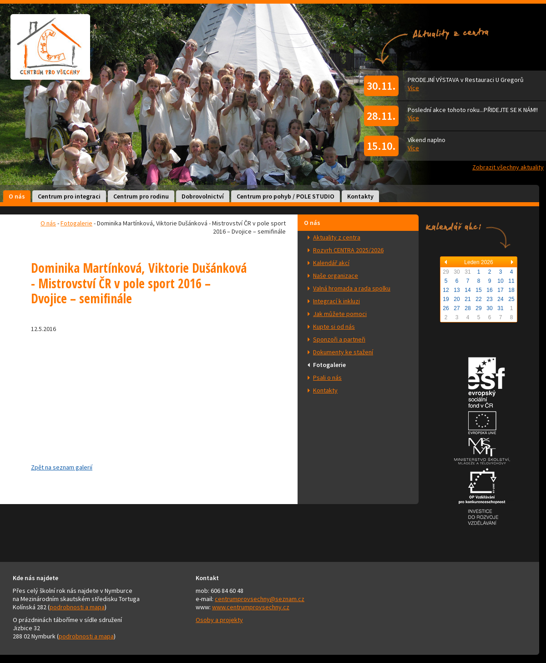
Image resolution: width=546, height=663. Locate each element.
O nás (17, 196)
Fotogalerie (329, 365)
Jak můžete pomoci (340, 314)
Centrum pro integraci (69, 196)
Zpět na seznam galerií (61, 467)
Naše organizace (335, 275)
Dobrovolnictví (203, 196)
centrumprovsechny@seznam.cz (259, 599)
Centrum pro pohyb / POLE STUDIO (285, 196)
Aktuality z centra (336, 237)
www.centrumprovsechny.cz (250, 607)
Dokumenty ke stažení (343, 352)
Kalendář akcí (331, 263)
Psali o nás (327, 377)
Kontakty (360, 196)
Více (413, 88)
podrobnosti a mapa (77, 607)
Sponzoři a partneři (339, 339)
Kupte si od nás (334, 326)
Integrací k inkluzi (336, 301)
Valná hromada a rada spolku (351, 288)
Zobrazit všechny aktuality (508, 167)
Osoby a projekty (219, 620)
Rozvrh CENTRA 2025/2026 (348, 250)
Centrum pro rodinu (141, 196)
